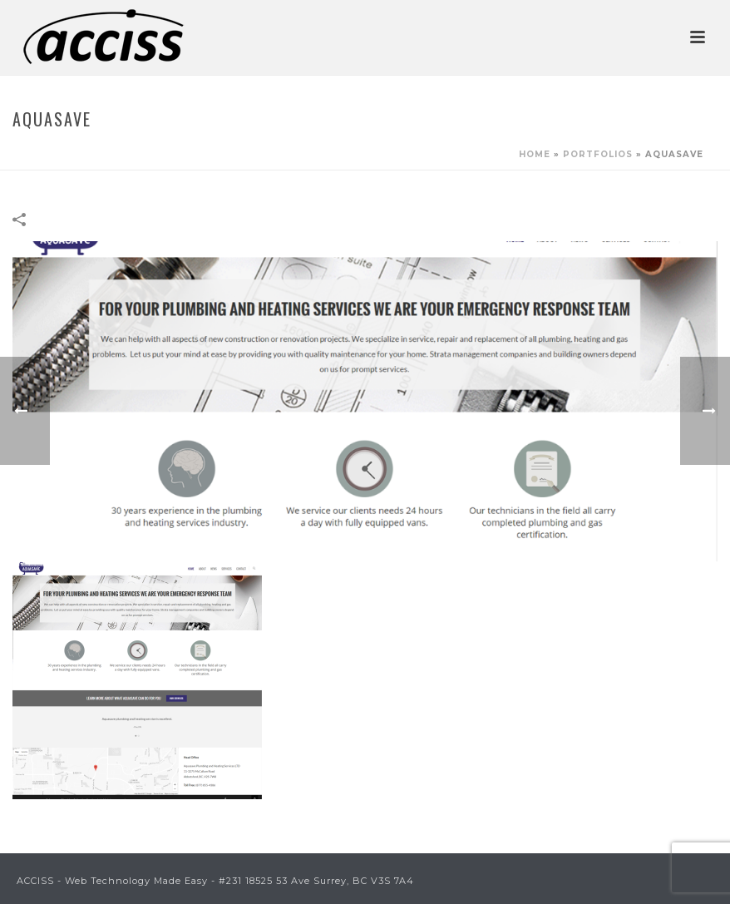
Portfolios (598, 154)
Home (534, 154)
